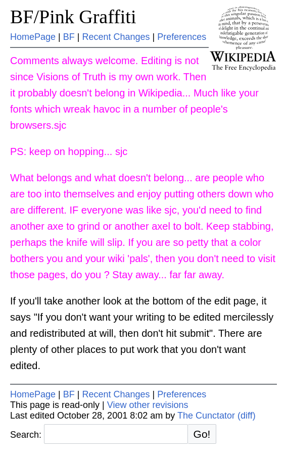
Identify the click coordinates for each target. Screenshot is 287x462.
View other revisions (147, 405)
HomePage (33, 37)
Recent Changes (116, 37)
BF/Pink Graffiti (73, 16)
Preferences (181, 37)
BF (69, 37)
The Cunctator (206, 415)
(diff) (246, 415)
